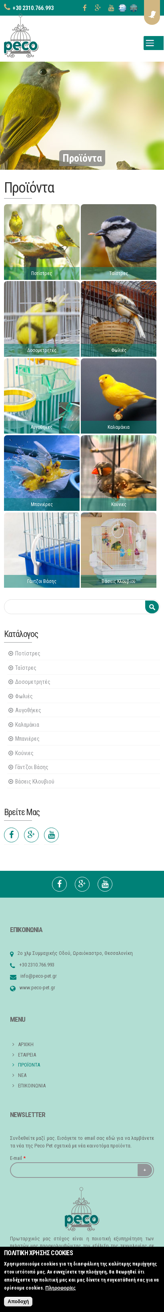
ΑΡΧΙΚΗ (26, 1044)
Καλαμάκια (119, 427)
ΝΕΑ (22, 1075)
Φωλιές (118, 350)
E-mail (18, 1158)
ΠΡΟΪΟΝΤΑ (29, 1065)
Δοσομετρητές (41, 350)
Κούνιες (118, 504)
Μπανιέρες (42, 504)
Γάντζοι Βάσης (41, 581)
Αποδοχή (18, 1301)
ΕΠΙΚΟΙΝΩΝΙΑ (32, 1086)
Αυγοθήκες (41, 427)
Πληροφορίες (60, 1288)
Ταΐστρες (118, 273)
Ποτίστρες (41, 273)
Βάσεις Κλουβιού (119, 581)
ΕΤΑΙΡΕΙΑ (27, 1055)
